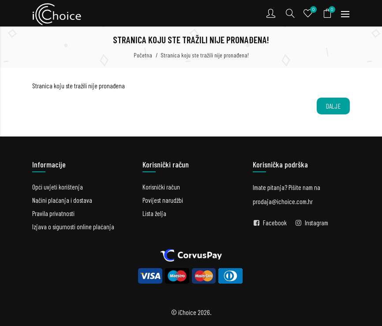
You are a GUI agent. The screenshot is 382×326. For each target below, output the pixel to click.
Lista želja (154, 213)
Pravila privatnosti (53, 213)
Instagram (316, 223)
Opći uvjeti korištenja (57, 187)
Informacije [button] (49, 164)
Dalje (333, 106)
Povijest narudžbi (162, 200)
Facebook (275, 223)
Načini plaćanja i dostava (62, 200)
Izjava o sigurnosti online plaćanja (73, 227)
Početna (143, 55)
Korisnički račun (161, 187)
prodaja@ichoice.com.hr (283, 201)
